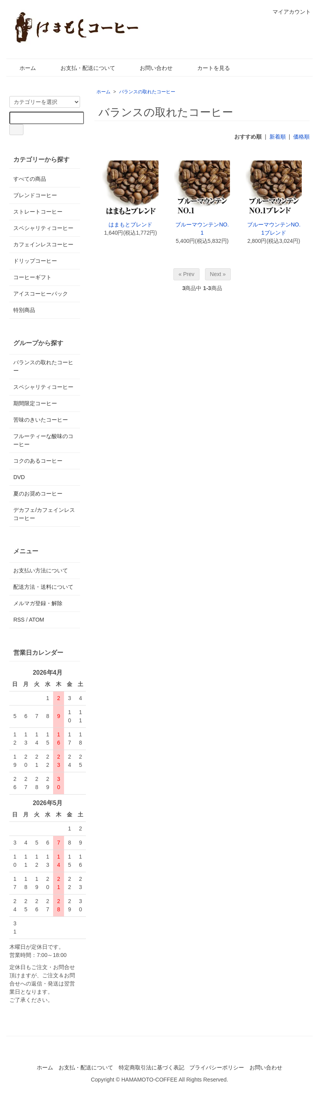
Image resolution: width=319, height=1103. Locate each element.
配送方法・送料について (43, 587)
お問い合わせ (150, 68)
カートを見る (208, 68)
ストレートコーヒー (37, 211)
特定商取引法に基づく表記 (151, 1067)
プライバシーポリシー (216, 1067)
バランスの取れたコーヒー (147, 91)
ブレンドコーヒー (35, 195)
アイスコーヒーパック (40, 293)
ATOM (36, 620)
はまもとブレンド (130, 224)
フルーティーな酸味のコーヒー (43, 440)
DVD (19, 477)
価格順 (301, 137)
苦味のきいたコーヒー (40, 420)
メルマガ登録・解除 (37, 603)
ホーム (22, 68)
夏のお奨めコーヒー (37, 493)
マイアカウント (287, 12)
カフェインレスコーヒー (43, 244)
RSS (19, 620)
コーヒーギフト (32, 277)
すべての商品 (29, 179)
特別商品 (24, 310)
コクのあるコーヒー (37, 461)
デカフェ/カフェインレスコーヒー (44, 514)
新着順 (277, 137)
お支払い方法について (40, 570)
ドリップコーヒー (35, 261)
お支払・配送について (82, 68)
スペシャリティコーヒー (43, 228)
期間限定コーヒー (35, 403)
